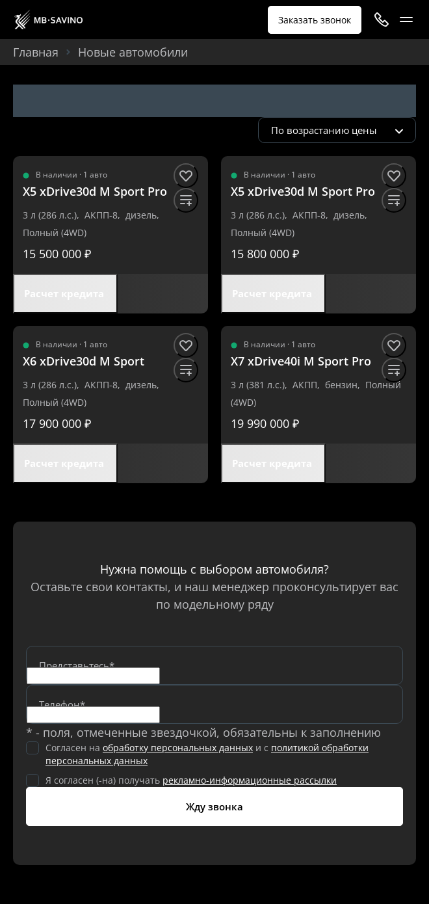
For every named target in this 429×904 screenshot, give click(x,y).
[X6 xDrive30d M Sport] (83, 361)
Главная (35, 52)
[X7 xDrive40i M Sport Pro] (301, 361)
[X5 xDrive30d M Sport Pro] (95, 191)
